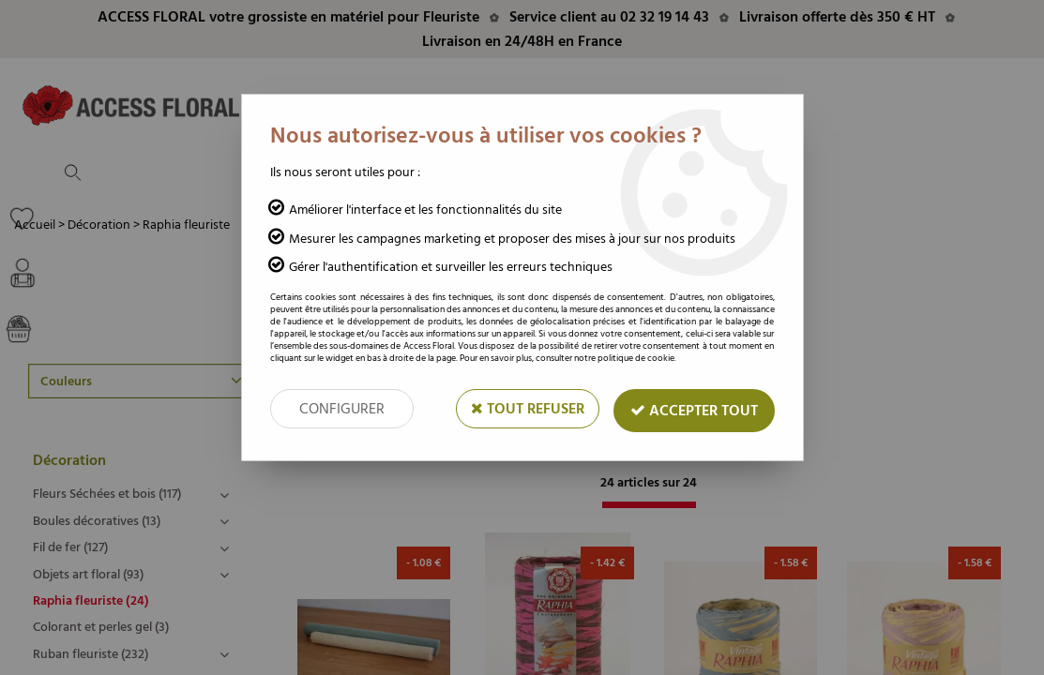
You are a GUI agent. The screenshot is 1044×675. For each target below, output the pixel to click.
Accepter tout (694, 410)
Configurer (342, 409)
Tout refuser (527, 409)
